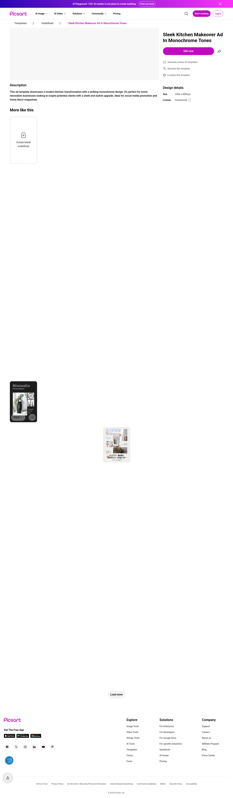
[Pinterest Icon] (52, 747)
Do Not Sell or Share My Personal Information (86, 784)
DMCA (163, 784)
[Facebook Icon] (7, 747)
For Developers (167, 732)
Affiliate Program (210, 743)
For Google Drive (168, 738)
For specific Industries (171, 743)
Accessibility (191, 784)
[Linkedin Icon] (34, 747)
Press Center (208, 755)
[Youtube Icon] (43, 747)
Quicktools (165, 749)
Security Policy (176, 784)
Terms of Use (42, 784)
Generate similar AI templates (182, 62)
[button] (41, 13)
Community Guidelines (146, 784)
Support (206, 726)
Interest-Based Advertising (121, 784)
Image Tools (133, 726)
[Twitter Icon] (16, 747)
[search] (186, 13)
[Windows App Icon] (35, 736)
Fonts (129, 761)
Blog (204, 749)
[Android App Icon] (23, 736)
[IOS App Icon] (9, 736)
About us (206, 738)
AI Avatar (164, 755)
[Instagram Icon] (25, 747)
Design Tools (133, 738)
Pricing (163, 761)
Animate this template (178, 68)
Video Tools (132, 732)
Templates (132, 749)
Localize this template (178, 75)
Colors (130, 755)
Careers (206, 732)
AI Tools (131, 743)
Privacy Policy (57, 784)
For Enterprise (167, 726)
